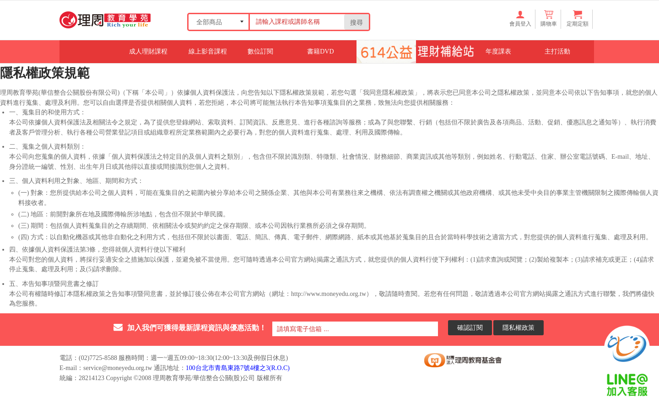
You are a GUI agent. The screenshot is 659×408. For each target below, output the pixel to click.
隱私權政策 (518, 327)
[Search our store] (295, 21)
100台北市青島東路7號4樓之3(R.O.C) (238, 368)
